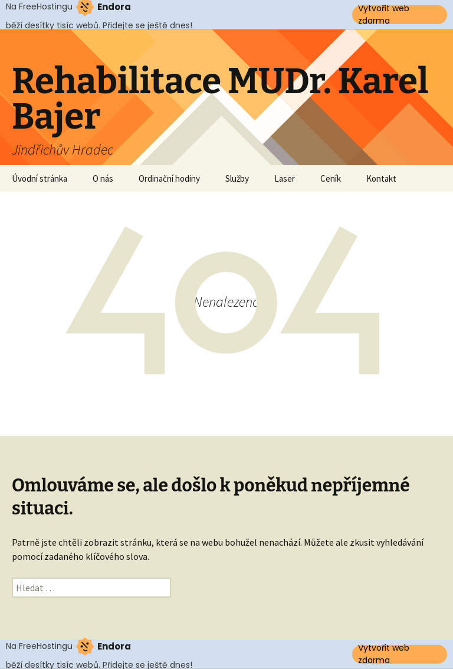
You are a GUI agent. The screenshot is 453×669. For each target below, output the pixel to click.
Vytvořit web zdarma (383, 14)
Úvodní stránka (39, 178)
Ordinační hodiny (169, 178)
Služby (237, 178)
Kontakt (381, 178)
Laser (284, 178)
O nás (103, 178)
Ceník (330, 178)
